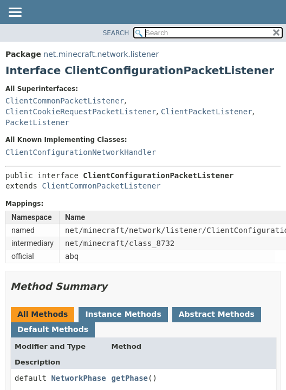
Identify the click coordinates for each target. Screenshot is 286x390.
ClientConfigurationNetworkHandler (80, 152)
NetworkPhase (78, 378)
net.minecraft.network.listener (101, 54)
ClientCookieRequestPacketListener (80, 111)
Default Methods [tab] (52, 329)
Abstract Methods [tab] (217, 314)
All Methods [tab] (42, 314)
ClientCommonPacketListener (64, 100)
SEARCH (116, 33)
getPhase (130, 378)
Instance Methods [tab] (123, 314)
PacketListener (37, 122)
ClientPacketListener (206, 111)
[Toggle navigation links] (14, 13)
